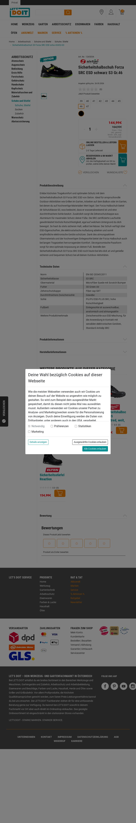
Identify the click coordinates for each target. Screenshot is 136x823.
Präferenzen (61, 426)
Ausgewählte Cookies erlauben (90, 442)
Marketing (38, 431)
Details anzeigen (38, 442)
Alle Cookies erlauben (95, 448)
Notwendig (38, 426)
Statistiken (84, 426)
